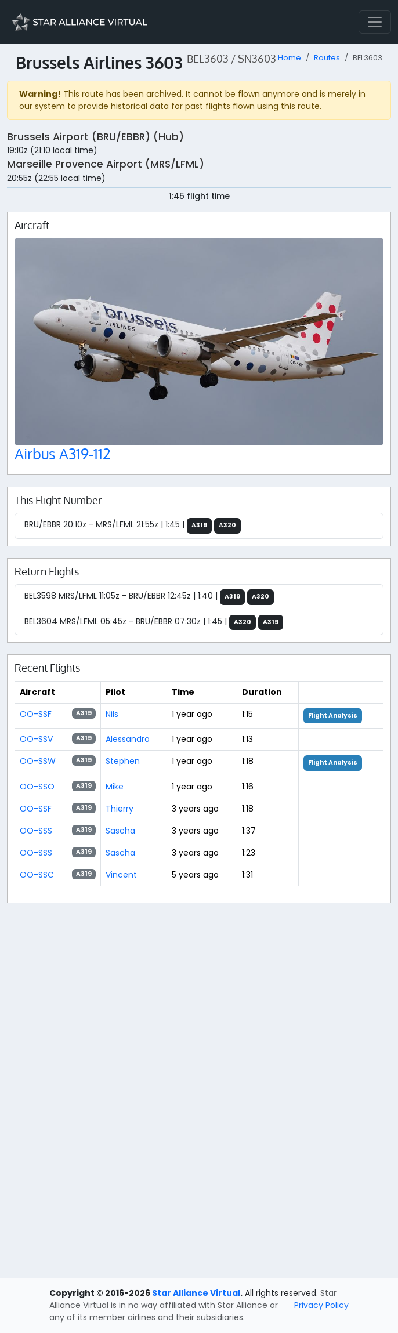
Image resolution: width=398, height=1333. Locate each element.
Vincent (121, 875)
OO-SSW (38, 761)
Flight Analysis (332, 715)
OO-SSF (36, 714)
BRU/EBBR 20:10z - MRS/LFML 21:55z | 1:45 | (132, 526)
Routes (327, 58)
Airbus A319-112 (63, 453)
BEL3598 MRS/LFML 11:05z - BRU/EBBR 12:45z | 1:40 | (149, 597)
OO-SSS (36, 830)
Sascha (120, 830)
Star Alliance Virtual (196, 1293)
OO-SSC (37, 875)
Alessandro (128, 739)
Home (289, 58)
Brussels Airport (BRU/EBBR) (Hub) (95, 137)
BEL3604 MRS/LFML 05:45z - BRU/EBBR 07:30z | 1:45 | (153, 623)
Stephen (123, 761)
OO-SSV (36, 739)
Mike (115, 786)
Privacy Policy (321, 1305)
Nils (112, 714)
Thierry (119, 808)
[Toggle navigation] (375, 22)
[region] (199, 1095)
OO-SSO (37, 786)
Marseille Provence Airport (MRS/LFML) (105, 164)
